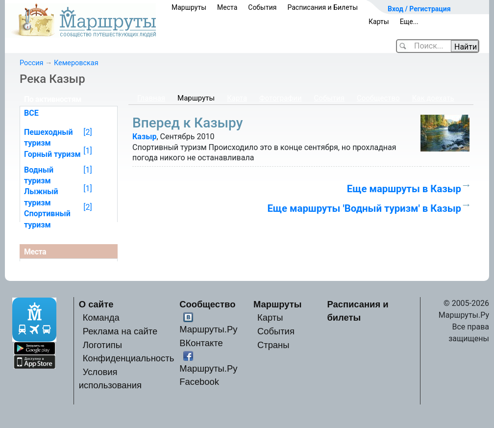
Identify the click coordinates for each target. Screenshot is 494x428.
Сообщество (378, 98)
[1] (87, 150)
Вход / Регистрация (419, 9)
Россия (31, 63)
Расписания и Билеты (322, 7)
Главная (151, 98)
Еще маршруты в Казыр (404, 189)
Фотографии (280, 98)
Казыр (144, 136)
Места (227, 7)
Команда (101, 317)
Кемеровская (76, 63)
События (262, 7)
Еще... (409, 21)
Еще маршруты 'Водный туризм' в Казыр (364, 208)
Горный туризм (52, 154)
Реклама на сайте (120, 331)
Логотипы (102, 345)
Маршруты (189, 7)
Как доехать (433, 98)
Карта (237, 98)
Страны (273, 345)
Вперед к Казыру (187, 123)
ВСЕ (31, 113)
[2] (87, 132)
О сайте (96, 304)
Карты (379, 21)
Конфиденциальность (128, 358)
